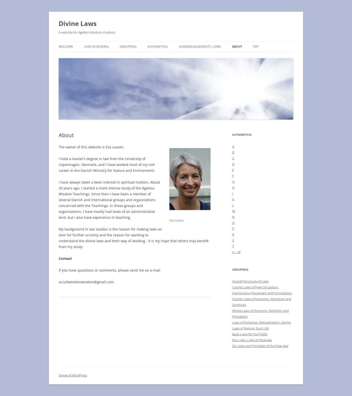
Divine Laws (78, 23)
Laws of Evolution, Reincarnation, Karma (261, 322)
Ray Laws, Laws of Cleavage (252, 340)
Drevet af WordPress (73, 375)
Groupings (128, 46)
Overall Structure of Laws (250, 281)
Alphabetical (157, 46)
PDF (255, 46)
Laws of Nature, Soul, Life (250, 328)
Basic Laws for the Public (250, 334)
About (237, 46)
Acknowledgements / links (200, 46)
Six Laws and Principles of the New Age (260, 346)
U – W (236, 252)
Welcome (66, 46)
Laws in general (96, 46)
